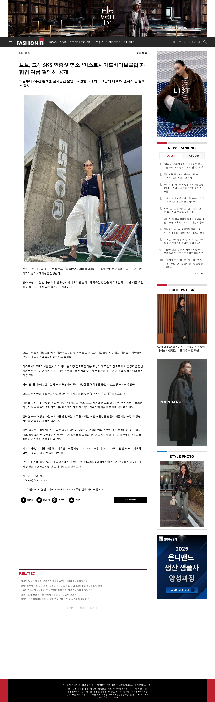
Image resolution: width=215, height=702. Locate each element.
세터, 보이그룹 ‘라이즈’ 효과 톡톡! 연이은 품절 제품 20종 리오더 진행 (183, 210)
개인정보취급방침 (125, 685)
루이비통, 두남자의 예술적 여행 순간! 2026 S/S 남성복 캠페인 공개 (182, 176)
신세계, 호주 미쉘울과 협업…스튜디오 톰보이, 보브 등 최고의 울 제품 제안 (55, 599)
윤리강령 (139, 685)
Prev (163, 493)
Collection (113, 42)
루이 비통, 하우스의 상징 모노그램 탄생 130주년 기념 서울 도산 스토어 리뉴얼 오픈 (183, 188)
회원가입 (196, 42)
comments (130, 500)
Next (200, 493)
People (98, 42)
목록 (82, 608)
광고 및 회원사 (88, 685)
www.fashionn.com (65, 489)
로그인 (186, 42)
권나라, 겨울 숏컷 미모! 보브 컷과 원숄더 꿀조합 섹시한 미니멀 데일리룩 (54, 581)
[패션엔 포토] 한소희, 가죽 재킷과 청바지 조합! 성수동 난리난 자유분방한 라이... (184, 263)
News (53, 42)
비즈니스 (76, 685)
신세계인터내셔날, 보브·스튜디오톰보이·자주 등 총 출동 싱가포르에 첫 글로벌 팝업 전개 (61, 585)
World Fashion (80, 42)
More (197, 274)
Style (63, 42)
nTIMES (129, 42)
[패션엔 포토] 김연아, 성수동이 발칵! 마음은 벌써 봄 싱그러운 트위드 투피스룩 (183, 252)
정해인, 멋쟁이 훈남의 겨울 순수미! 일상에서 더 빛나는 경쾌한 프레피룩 (184, 200)
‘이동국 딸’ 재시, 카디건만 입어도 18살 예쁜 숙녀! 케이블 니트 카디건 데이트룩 (184, 166)
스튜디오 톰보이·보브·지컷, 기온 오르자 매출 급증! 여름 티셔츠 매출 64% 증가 (56, 590)
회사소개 (66, 685)
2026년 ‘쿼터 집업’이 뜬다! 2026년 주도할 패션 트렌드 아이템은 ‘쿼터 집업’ (183, 241)
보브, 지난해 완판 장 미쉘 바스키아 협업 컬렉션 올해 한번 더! (49, 594)
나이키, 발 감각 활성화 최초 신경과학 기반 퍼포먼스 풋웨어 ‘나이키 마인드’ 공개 (184, 221)
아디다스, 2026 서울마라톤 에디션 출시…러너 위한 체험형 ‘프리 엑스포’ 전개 (184, 231)
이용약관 (111, 685)
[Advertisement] (83, 320)
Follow (176, 42)
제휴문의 (101, 685)
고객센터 (148, 685)
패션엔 (31, 41)
